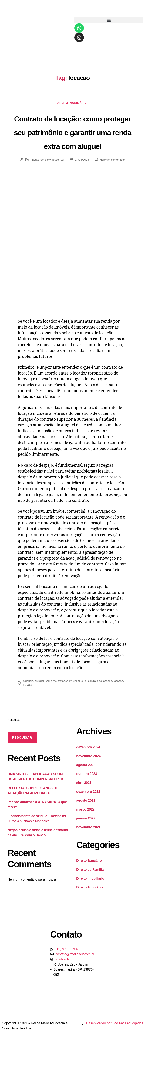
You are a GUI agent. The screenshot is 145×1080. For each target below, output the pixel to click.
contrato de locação (104, 709)
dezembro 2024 (88, 776)
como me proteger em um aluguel (68, 709)
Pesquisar (14, 748)
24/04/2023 (82, 188)
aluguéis (28, 709)
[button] (108, 20)
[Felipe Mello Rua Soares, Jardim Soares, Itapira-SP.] (121, 987)
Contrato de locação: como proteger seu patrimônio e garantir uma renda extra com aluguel (72, 145)
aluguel (40, 709)
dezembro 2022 (88, 820)
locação (28, 714)
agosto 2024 (85, 793)
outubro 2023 (86, 802)
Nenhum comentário (113, 188)
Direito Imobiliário (72, 103)
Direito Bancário (89, 889)
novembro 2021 (88, 856)
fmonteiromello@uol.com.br (46, 188)
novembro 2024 (88, 784)
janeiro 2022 (85, 847)
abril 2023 (83, 811)
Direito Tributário (89, 916)
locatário (40, 714)
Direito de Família (90, 898)
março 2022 (85, 838)
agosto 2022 (85, 829)
